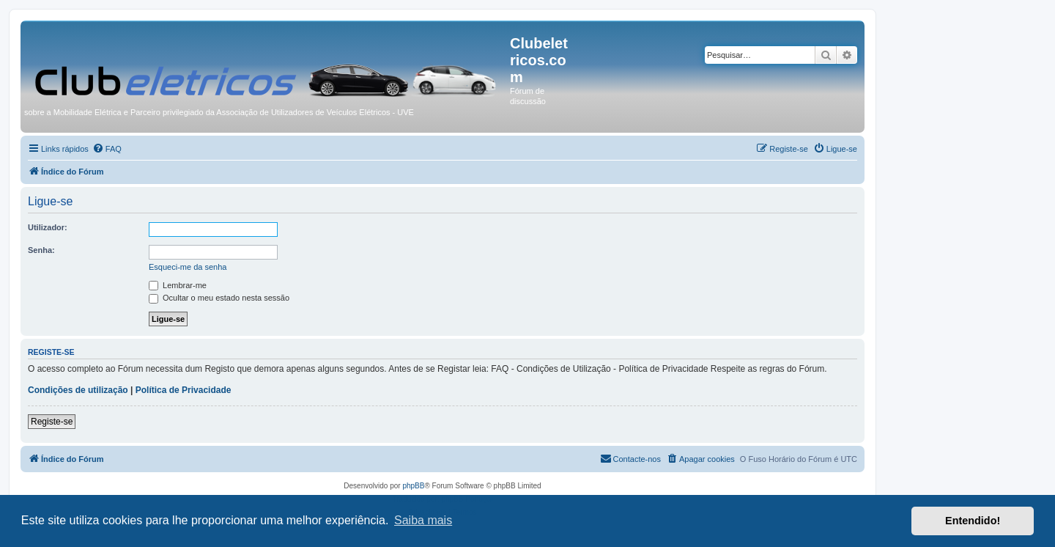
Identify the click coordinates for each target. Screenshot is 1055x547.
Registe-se (52, 421)
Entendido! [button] (972, 520)
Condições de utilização (78, 390)
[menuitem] (107, 149)
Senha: (41, 250)
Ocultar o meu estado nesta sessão (219, 297)
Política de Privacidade (184, 390)
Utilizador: (47, 227)
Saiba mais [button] (423, 520)
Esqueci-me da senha (187, 267)
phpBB (413, 486)
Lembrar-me (178, 285)
